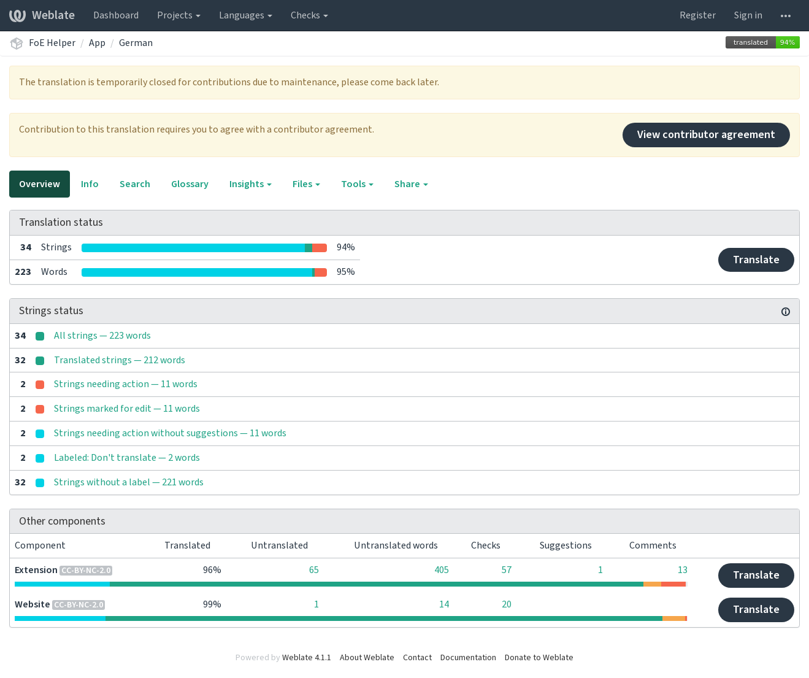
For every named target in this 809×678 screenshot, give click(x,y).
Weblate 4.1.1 (306, 658)
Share (411, 184)
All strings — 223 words (102, 335)
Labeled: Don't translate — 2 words (127, 457)
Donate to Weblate (539, 658)
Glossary (190, 184)
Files (306, 184)
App (97, 43)
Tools (357, 184)
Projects (179, 15)
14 (444, 604)
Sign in (748, 15)
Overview (39, 184)
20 (507, 604)
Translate (756, 260)
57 (507, 570)
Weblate (42, 15)
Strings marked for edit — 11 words (127, 408)
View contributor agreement (706, 134)
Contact (417, 658)
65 (314, 570)
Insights (250, 184)
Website (32, 604)
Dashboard (116, 15)
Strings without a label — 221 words (129, 482)
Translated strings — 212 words (119, 360)
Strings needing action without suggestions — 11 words (170, 433)
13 (683, 570)
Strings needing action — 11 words (125, 384)
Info (90, 184)
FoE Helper (52, 43)
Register (698, 15)
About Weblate (367, 658)
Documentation (468, 658)
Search (135, 184)
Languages (245, 15)
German (136, 43)
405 (441, 570)
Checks (309, 15)
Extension (36, 570)
